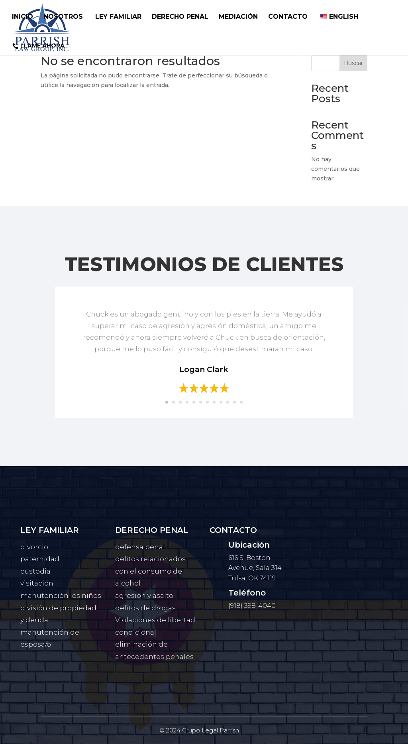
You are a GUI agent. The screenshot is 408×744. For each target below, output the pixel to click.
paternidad (39, 559)
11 (234, 402)
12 (241, 402)
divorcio (34, 547)
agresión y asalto (144, 596)
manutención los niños (60, 596)
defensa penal (140, 547)
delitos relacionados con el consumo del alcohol (150, 571)
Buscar (353, 63)
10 (227, 402)
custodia (35, 571)
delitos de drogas (145, 608)
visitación (36, 583)
